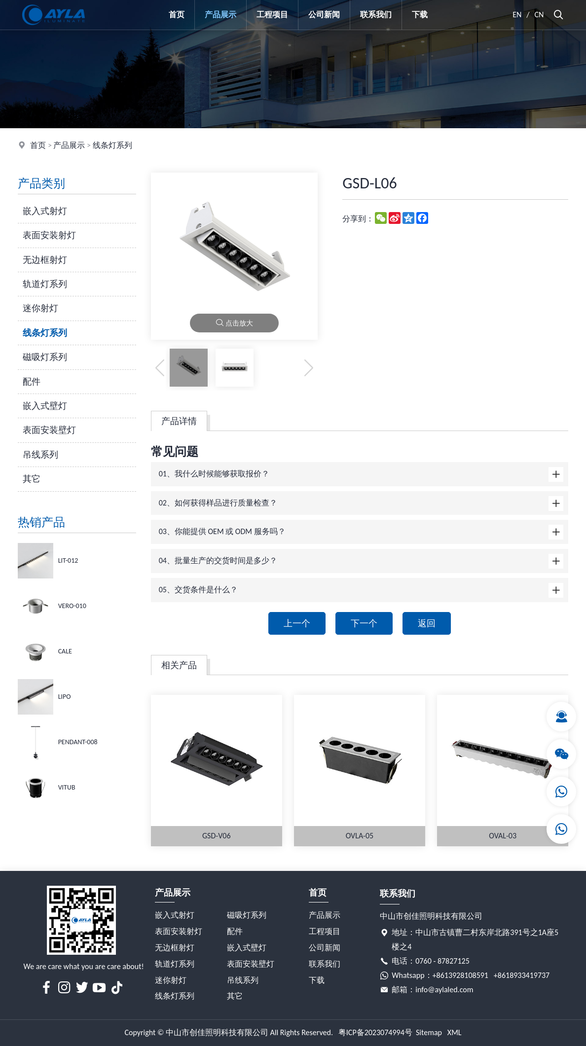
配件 (31, 381)
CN (539, 14)
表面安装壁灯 (49, 430)
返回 (427, 623)
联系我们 (376, 14)
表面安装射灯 (49, 235)
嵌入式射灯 (45, 211)
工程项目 (272, 14)
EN (517, 14)
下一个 (364, 623)
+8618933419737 (521, 975)
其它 (31, 478)
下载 (420, 14)
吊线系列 (40, 454)
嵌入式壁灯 (45, 405)
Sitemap (429, 1032)
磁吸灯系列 (45, 357)
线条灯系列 (112, 145)
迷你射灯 (40, 308)
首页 (176, 14)
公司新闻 (324, 14)
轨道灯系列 (45, 284)
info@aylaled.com (444, 989)
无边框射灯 (45, 259)
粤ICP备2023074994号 (375, 1032)
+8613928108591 (460, 975)
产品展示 (220, 14)
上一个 (297, 623)
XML (454, 1032)
